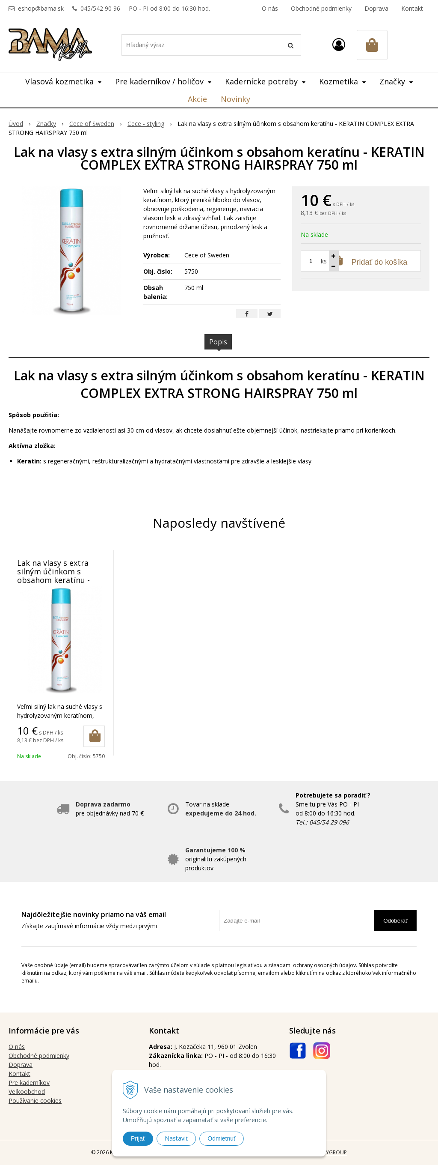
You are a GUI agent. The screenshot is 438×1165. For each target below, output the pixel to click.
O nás (270, 8)
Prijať (138, 1138)
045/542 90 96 (100, 8)
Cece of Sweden (206, 255)
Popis (218, 342)
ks (324, 261)
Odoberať (395, 920)
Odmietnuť (221, 1138)
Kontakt (412, 8)
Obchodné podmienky (321, 8)
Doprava (376, 8)
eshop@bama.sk (41, 8)
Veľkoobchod (27, 1091)
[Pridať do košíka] (94, 736)
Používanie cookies (35, 1100)
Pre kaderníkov (29, 1082)
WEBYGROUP (331, 1152)
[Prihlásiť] (338, 44)
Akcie (197, 99)
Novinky (235, 99)
